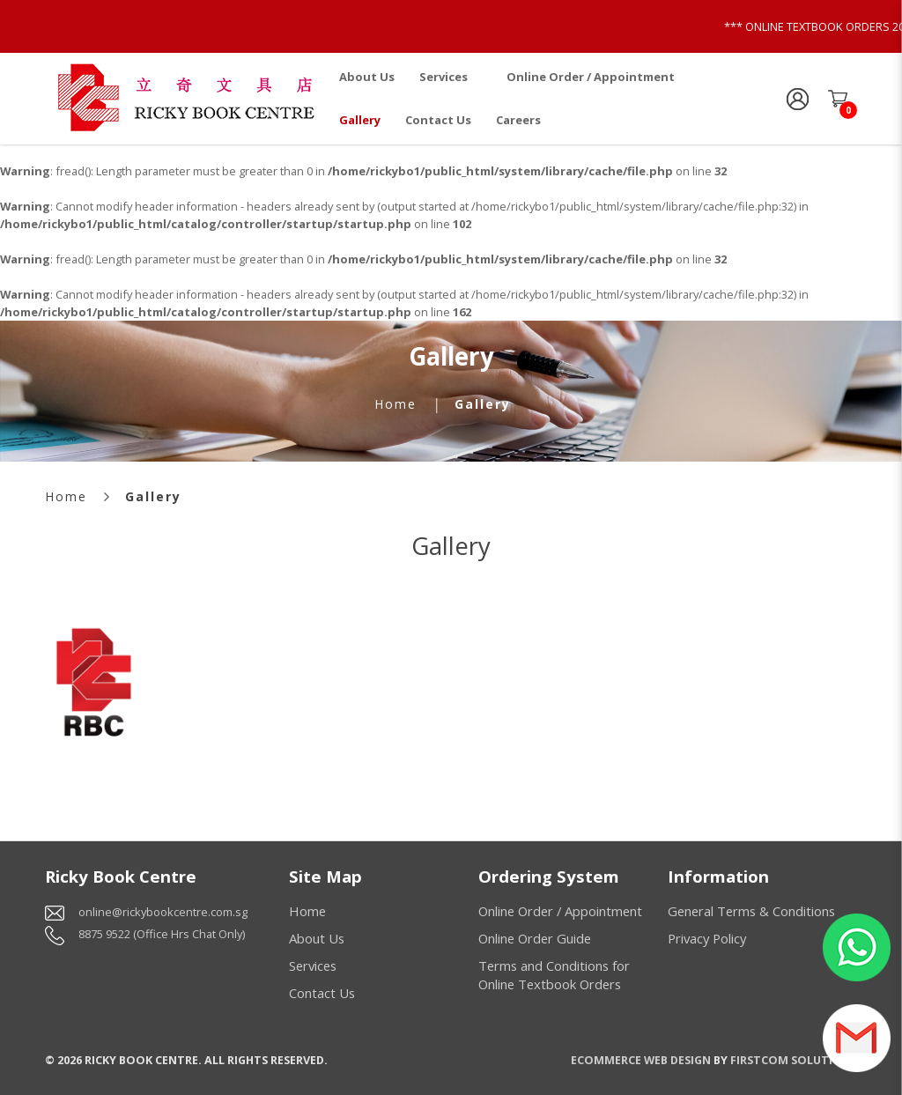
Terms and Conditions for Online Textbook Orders (554, 975)
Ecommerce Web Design (641, 1060)
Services (312, 965)
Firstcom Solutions (793, 1060)
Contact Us (322, 993)
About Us (316, 938)
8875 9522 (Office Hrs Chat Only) (161, 934)
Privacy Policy (707, 938)
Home (395, 404)
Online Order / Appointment (560, 911)
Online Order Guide (534, 938)
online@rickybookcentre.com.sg (163, 912)
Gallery (483, 404)
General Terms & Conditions (751, 911)
